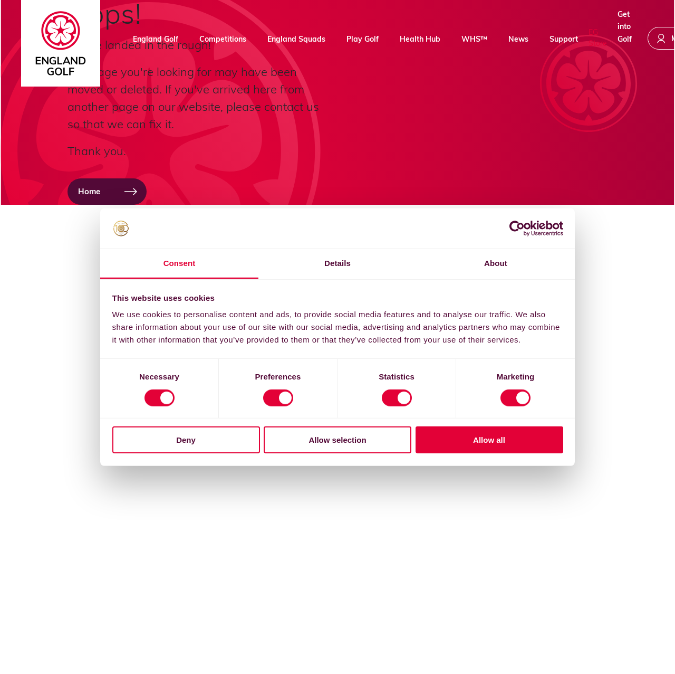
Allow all (489, 439)
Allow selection (337, 439)
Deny (186, 439)
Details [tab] (337, 263)
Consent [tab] (179, 263)
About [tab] (495, 263)
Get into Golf (625, 37)
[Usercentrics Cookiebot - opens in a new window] (517, 228)
